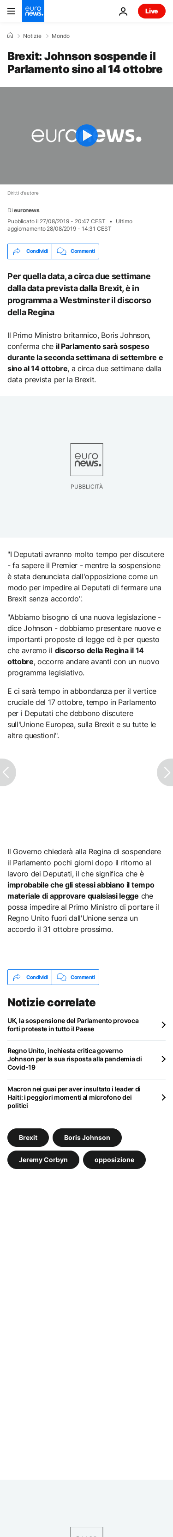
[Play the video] (86, 135)
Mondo (61, 36)
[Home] (10, 35)
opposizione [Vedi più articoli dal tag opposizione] (114, 1159)
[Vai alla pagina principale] (33, 11)
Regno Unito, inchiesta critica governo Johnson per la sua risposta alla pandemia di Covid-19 (74, 1059)
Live (151, 11)
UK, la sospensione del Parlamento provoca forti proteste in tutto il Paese (73, 1025)
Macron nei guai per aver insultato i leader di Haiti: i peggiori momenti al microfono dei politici (74, 1097)
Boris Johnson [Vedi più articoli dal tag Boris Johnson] (87, 1137)
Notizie (32, 36)
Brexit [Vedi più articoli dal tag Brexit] (28, 1137)
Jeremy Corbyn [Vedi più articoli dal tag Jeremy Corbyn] (43, 1159)
